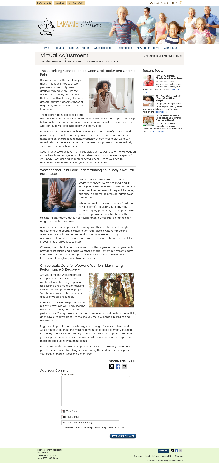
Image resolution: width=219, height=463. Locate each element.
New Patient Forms (148, 48)
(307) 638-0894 (166, 3)
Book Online (44, 3)
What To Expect (103, 48)
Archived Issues (172, 56)
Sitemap (178, 456)
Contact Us (170, 48)
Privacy (155, 456)
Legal (147, 456)
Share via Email (124, 366)
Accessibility (167, 456)
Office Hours (76, 3)
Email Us (60, 3)
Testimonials (124, 48)
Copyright (138, 456)
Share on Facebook (118, 366)
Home (45, 48)
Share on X (112, 366)
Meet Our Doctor (79, 48)
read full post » (162, 112)
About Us (59, 48)
